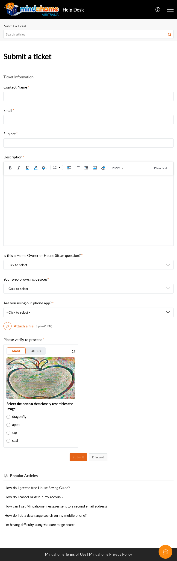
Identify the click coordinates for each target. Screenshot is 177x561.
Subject (10, 133)
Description (13, 157)
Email (8, 110)
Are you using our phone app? (28, 303)
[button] (158, 9)
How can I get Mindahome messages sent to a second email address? (56, 506)
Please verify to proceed (23, 339)
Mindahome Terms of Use (65, 554)
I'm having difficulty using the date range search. (40, 524)
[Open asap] (165, 552)
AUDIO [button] (36, 351)
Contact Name (16, 87)
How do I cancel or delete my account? (34, 497)
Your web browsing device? (26, 279)
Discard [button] (98, 457)
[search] (88, 34)
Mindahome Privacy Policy (110, 554)
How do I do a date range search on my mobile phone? (46, 515)
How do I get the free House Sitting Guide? (37, 487)
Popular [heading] (24, 475)
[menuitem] (158, 9)
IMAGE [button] (16, 351)
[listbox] (88, 265)
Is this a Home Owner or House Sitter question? (43, 255)
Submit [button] (78, 457)
